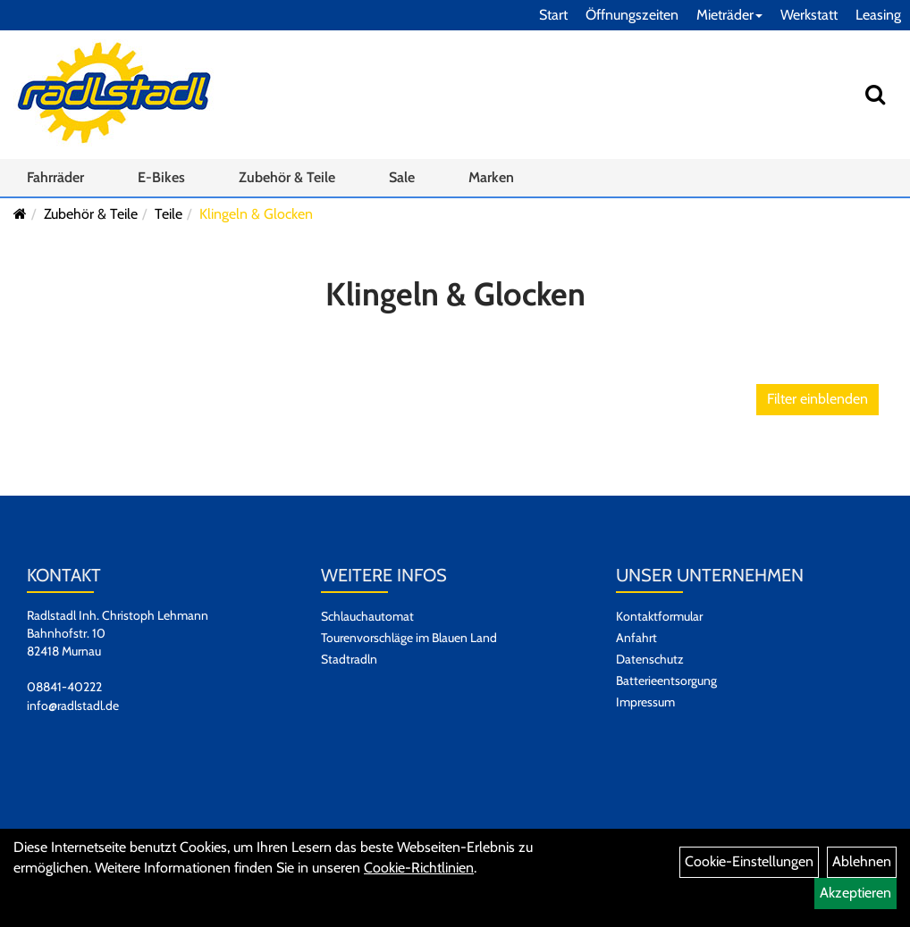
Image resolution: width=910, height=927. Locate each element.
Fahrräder (55, 177)
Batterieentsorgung (666, 680)
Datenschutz (650, 659)
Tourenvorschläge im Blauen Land (409, 638)
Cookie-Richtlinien (419, 867)
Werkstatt (809, 14)
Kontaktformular (659, 616)
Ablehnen (861, 861)
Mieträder (729, 14)
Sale (402, 177)
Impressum (645, 702)
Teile (168, 213)
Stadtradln (349, 659)
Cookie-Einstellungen (749, 861)
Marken (491, 177)
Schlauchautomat (367, 616)
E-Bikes (161, 177)
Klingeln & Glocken (256, 213)
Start (553, 14)
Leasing (878, 14)
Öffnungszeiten (632, 14)
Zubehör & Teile (287, 177)
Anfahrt (636, 638)
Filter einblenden (817, 398)
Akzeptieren (855, 892)
